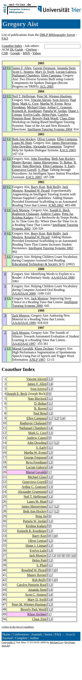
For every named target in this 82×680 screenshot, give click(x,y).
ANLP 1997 (37, 359)
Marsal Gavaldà (22, 348)
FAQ (5, 38)
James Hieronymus (64, 143)
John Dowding (22, 146)
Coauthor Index (12, 46)
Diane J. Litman (36, 545)
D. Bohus (66, 162)
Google (15, 53)
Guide (19, 49)
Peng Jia (67, 214)
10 (4, 187)
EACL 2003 (67, 150)
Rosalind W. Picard (36, 190)
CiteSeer (31, 49)
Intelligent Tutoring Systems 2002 (51, 248)
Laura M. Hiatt (22, 143)
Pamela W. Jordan (55, 111)
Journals (36, 634)
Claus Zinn (67, 118)
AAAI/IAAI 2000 (62, 277)
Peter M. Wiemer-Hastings (54, 96)
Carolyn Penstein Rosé (32, 585)
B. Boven (40, 408)
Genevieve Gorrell (24, 169)
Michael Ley (57, 642)
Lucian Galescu (66, 71)
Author (34, 638)
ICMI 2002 (56, 205)
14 (4, 68)
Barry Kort (38, 187)
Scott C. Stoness (23, 71)
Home (6, 634)
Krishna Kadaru (22, 217)
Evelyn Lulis (31, 114)
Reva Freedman (36, 462)
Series (48, 634)
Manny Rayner (22, 162)
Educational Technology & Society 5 (36, 264)
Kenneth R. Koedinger (27, 111)
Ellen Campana (51, 75)
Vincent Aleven (41, 100)
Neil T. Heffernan (23, 96)
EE (9, 68)
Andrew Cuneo (50, 214)
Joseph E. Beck (60, 210)
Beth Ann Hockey (24, 139)
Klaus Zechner (44, 348)
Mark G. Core (29, 103)
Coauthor (12, 369)
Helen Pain (49, 114)
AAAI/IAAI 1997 (24, 343)
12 (4, 139)
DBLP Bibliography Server (57, 35)
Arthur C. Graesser (59, 107)
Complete (21, 638)
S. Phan (43, 169)
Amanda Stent (66, 68)
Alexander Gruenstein (47, 146)
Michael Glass (36, 107)
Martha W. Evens (51, 103)
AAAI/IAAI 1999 (24, 323)
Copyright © (8, 642)
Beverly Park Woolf (45, 118)
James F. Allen (21, 68)
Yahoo (36, 53)
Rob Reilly (54, 187)
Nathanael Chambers (26, 75)
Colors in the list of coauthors (18, 626)
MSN (26, 53)
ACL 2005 (46, 86)
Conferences (21, 634)
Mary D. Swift (44, 71)
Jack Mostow (21, 210)
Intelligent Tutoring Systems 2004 (49, 129)
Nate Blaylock (31, 166)
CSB (5, 53)
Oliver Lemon (46, 139)
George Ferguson (44, 68)
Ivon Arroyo (60, 100)
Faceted (7, 638)
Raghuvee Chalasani (25, 214)
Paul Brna (40, 413)
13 (4, 96)
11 (4, 158)
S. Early (69, 166)
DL (12, 49)
